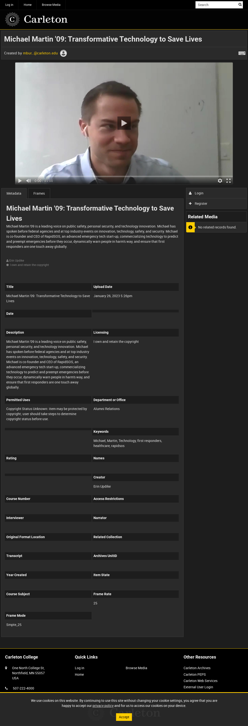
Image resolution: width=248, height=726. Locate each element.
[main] (124, 336)
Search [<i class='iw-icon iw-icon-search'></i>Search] (240, 4)
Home (27, 5)
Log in (9, 5)
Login (196, 193)
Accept (124, 717)
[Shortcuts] (242, 52)
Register (198, 203)
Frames (39, 193)
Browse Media (51, 5)
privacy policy (103, 705)
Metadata (14, 193)
